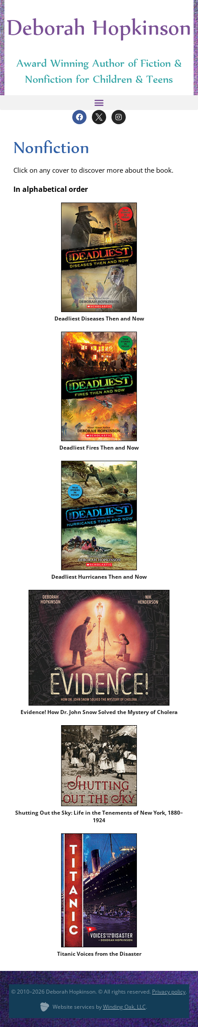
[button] (99, 102)
